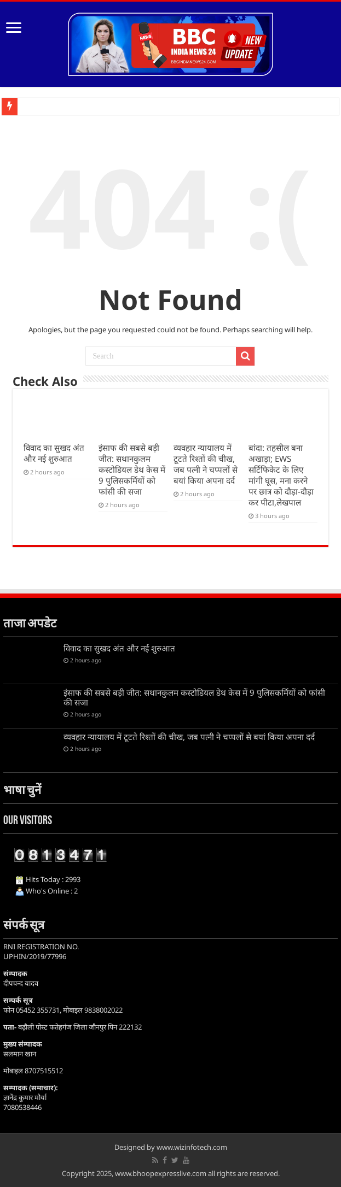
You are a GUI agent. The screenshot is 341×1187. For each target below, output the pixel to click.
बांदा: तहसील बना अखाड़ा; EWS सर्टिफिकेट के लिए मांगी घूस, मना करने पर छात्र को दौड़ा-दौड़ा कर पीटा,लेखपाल (281, 475)
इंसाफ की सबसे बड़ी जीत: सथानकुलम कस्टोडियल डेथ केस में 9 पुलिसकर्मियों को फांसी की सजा (132, 469)
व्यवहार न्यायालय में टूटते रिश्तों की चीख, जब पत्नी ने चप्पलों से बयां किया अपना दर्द (206, 464)
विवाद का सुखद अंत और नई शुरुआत (54, 453)
